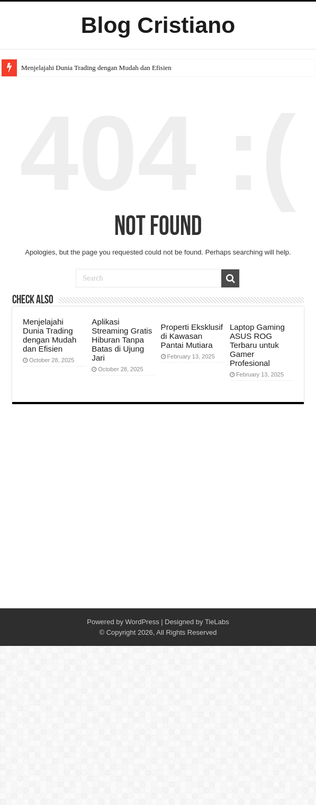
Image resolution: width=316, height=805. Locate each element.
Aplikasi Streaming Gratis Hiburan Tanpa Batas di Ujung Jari (122, 339)
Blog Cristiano (158, 25)
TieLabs (217, 622)
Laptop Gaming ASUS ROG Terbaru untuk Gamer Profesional (257, 345)
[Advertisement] (158, 523)
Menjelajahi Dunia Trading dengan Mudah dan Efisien (96, 68)
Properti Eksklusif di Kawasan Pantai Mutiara (192, 335)
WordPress (142, 622)
